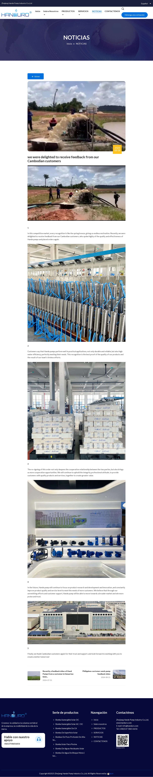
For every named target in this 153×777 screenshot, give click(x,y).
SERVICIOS (83, 11)
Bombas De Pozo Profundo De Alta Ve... (69, 738)
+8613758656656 (12, 744)
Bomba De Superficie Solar (65, 733)
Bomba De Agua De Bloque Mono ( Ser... (68, 754)
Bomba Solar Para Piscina (65, 744)
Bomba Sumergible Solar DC (66, 720)
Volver (36, 76)
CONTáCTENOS (112, 11)
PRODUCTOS (68, 11)
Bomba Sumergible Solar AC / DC (68, 724)
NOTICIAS (97, 11)
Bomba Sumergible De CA (65, 728)
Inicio (37, 11)
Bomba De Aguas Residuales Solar (68, 748)
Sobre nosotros (50, 11)
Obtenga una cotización (135, 15)
